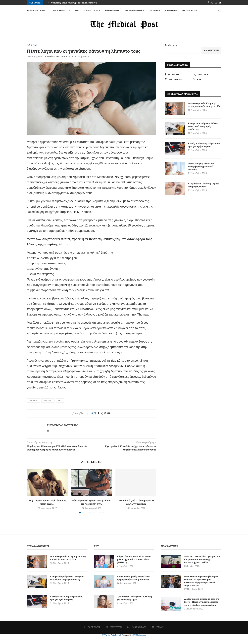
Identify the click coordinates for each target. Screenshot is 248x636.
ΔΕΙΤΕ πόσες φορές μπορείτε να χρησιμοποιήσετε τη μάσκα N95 (133, 578)
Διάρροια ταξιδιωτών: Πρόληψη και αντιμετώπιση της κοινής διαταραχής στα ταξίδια (202, 559)
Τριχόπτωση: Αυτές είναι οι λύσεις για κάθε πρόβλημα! (134, 598)
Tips (77, 10)
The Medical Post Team (55, 56)
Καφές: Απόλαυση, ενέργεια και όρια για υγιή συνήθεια (204, 145)
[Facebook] (208, 2)
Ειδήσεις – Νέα (92, 10)
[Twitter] (212, 2)
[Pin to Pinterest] (105, 413)
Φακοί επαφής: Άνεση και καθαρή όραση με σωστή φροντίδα (201, 166)
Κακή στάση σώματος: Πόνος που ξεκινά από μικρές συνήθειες (203, 126)
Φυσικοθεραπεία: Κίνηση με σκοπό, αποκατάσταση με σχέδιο (80, 2)
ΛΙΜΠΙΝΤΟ (48, 400)
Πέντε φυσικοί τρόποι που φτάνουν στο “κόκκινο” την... (91, 502)
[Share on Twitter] (101, 413)
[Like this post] (95, 413)
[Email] (220, 2)
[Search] (219, 10)
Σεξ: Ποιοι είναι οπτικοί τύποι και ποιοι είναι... (47, 502)
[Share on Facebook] (98, 413)
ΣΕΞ (59, 400)
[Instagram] (216, 2)
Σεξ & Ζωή (155, 10)
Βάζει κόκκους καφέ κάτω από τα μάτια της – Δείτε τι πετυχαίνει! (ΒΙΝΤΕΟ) (134, 559)
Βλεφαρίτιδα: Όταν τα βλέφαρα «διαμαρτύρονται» (203, 185)
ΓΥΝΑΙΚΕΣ (33, 400)
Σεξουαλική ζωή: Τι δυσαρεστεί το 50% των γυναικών (135, 502)
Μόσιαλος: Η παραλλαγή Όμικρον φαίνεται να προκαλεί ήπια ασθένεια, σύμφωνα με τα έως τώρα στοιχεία (201, 581)
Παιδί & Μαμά (112, 10)
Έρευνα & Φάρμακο (135, 10)
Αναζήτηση (171, 45)
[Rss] (207, 79)
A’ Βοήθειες (171, 10)
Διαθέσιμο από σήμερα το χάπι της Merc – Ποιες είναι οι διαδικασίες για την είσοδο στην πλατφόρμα (201, 601)
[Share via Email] (108, 413)
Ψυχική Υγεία (189, 10)
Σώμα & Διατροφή (36, 10)
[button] (45, 2)
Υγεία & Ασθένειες (60, 10)
